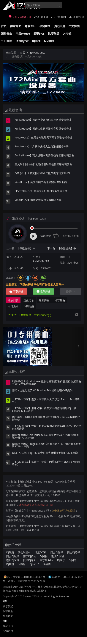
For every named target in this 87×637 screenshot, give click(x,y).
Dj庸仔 (22, 564)
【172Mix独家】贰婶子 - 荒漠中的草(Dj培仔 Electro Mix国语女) (46, 463)
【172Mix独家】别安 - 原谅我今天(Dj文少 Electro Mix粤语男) (46, 401)
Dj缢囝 (47, 564)
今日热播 (13, 306)
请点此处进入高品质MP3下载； (37, 505)
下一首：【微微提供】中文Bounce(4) (64, 248)
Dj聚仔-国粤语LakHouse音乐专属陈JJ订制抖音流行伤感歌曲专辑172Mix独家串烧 (46, 383)
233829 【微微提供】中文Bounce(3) (29, 315)
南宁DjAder (46, 560)
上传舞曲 (58, 17)
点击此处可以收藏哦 (63, 510)
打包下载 (41, 17)
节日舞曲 (6, 41)
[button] (9, 346)
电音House (23, 33)
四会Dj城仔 (12, 556)
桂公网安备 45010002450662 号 (26, 577)
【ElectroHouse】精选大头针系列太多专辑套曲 (39, 191)
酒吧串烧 (59, 26)
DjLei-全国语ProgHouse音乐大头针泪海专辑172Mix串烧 (45, 452)
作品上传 (8, 626)
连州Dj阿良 (12, 560)
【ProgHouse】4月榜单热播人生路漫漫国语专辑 (40, 146)
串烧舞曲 (44, 26)
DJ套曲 (36, 41)
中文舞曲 (74, 26)
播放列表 (13, 300)
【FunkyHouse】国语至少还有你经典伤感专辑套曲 (42, 119)
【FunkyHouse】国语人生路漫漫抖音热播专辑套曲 (42, 128)
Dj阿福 (44, 556)
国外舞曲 (6, 33)
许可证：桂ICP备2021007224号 (26, 581)
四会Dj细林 (24, 552)
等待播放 (45, 236)
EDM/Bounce (37, 52)
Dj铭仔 (61, 560)
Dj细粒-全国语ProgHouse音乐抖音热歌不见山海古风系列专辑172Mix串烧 (46, 445)
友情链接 (8, 631)
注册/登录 (76, 17)
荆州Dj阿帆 (57, 556)
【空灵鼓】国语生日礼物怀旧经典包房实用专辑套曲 (42, 164)
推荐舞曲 (60, 300)
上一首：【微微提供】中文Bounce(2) (24, 248)
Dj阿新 (10, 552)
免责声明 (8, 616)
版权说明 (8, 611)
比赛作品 (53, 33)
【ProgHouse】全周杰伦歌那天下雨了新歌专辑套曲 (42, 137)
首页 (4, 26)
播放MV (70, 291)
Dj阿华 (73, 560)
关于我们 (8, 606)
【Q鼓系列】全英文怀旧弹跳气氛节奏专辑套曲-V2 (41, 173)
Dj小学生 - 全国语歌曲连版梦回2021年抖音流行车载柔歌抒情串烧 (46, 418)
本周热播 (28, 306)
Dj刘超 (10, 564)
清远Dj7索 (22, 41)
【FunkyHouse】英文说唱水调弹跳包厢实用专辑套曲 (43, 155)
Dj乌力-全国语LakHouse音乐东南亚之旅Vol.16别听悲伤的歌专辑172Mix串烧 (45, 436)
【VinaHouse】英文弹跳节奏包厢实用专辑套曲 (39, 182)
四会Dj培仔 (73, 552)
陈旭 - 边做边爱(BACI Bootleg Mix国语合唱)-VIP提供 (42, 390)
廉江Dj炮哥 (29, 560)
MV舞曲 (49, 41)
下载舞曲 (16, 291)
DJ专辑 (67, 33)
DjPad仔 (34, 564)
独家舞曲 (15, 26)
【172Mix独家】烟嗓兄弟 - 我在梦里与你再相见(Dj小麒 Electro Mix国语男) (44, 409)
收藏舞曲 (44, 291)
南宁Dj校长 (29, 556)
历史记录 (28, 300)
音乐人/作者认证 (20, 17)
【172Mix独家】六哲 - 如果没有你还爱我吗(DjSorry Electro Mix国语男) (46, 427)
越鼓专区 (30, 26)
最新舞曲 (44, 300)
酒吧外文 (39, 33)
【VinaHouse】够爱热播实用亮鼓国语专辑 (37, 200)
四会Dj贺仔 (56, 552)
